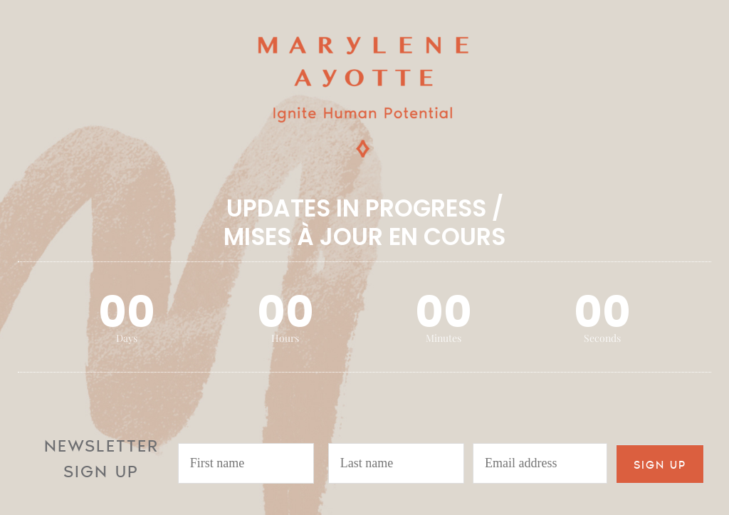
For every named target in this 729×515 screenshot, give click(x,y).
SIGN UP (660, 464)
